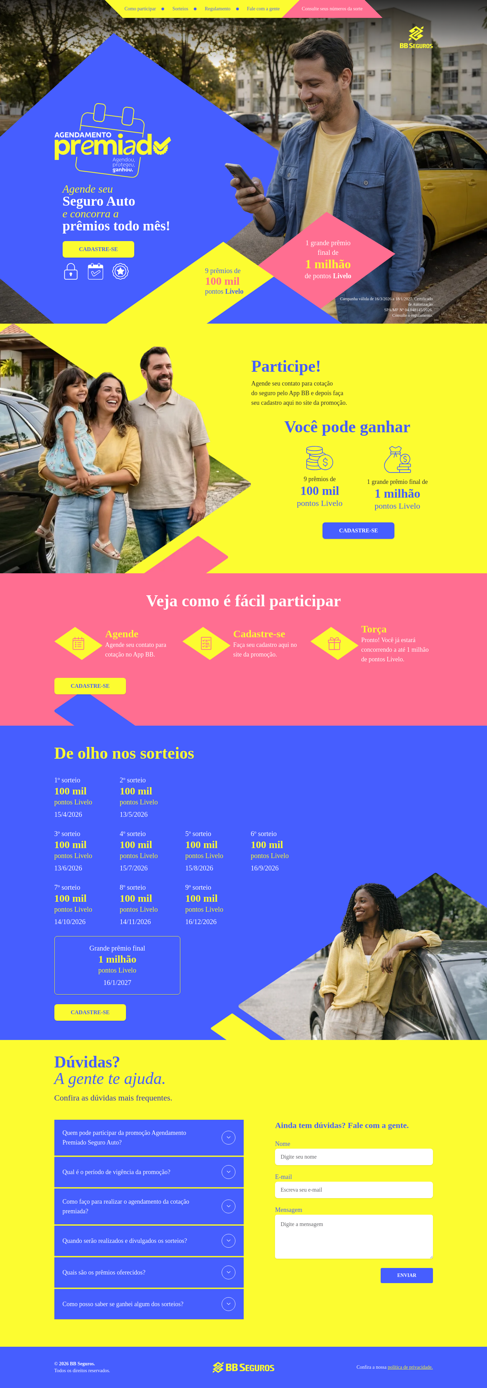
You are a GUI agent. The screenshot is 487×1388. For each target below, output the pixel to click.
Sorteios (180, 8)
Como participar (140, 8)
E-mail (284, 1176)
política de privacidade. (410, 1367)
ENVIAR (407, 1275)
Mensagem (289, 1209)
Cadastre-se (98, 249)
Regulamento (218, 8)
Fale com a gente (263, 8)
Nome (283, 1143)
